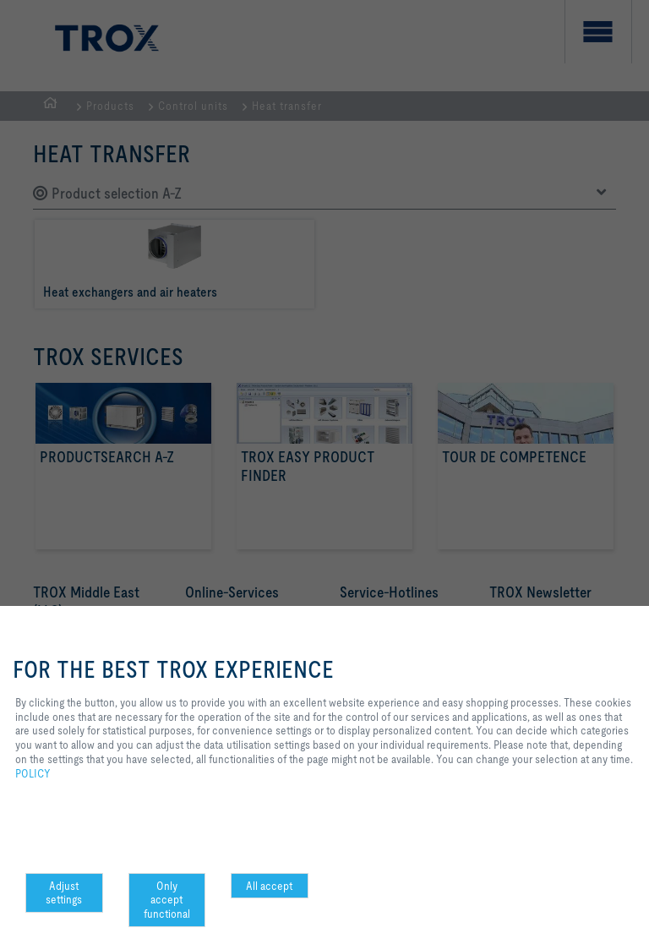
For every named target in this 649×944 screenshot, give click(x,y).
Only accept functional (167, 900)
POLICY (33, 773)
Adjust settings (64, 893)
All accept (269, 885)
